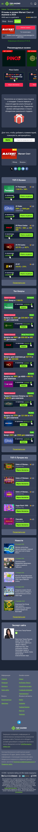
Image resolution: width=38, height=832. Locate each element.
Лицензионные (23, 693)
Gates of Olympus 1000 (22, 492)
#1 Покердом (21, 187)
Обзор (4, 21)
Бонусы (10, 21)
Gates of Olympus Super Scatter (22, 464)
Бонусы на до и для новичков (18, 416)
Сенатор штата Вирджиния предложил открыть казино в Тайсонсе (23, 564)
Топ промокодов (25, 32)
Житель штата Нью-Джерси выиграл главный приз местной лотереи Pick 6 (24, 550)
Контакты (5, 686)
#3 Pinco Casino (21, 225)
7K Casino (31, 354)
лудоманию (18, 792)
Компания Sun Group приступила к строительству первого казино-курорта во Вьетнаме (23, 607)
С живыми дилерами (25, 690)
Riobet (32, 315)
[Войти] (34, 4)
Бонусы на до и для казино (18, 338)
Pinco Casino (14, 70)
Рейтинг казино (25, 27)
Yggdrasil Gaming (24, 707)
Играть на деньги (26, 196)
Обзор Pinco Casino (28, 334)
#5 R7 (18, 264)
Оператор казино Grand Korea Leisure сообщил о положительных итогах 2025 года (23, 592)
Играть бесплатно (13, 85)
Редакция (5, 683)
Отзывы (17, 21)
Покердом (30, 297)
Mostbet (31, 413)
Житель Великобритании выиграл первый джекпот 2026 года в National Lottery (24, 578)
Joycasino (31, 393)
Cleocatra (19, 519)
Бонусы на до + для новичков (18, 319)
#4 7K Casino (20, 245)
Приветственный (9, 297)
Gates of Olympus (22, 478)
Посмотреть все (19, 283)
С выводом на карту (25, 686)
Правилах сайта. (7, 764)
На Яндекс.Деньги (24, 683)
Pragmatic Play (20, 466)
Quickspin (22, 714)
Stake (32, 432)
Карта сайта (5, 690)
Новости (4, 679)
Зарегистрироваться (24, 140)
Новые (21, 679)
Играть (23, 307)
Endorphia (22, 703)
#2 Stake (19, 206)
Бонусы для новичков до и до (18, 358)
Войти (8, 140)
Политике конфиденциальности (24, 762)
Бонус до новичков (19, 435)
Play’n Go (21, 711)
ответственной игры (10, 788)
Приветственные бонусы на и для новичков (18, 397)
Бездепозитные (6, 700)
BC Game (31, 373)
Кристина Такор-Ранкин (23, 630)
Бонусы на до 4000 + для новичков (18, 377)
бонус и (13, 300)
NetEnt (21, 700)
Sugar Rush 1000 (22, 505)
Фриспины (5, 703)
